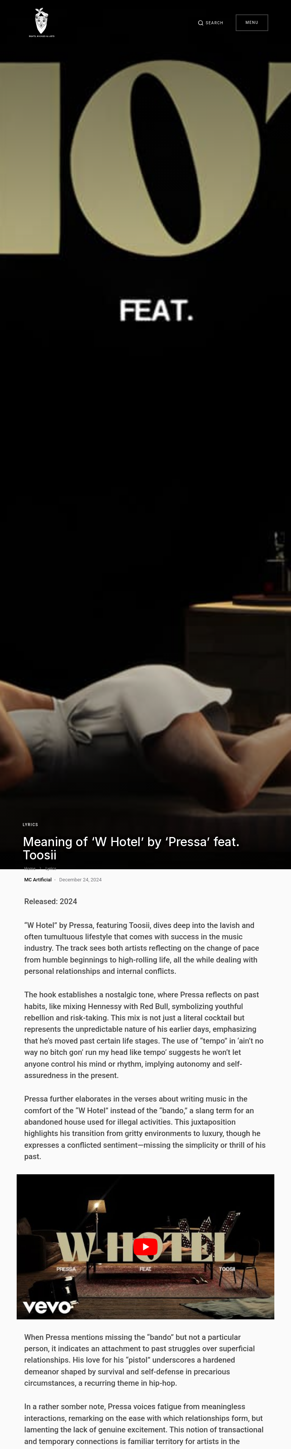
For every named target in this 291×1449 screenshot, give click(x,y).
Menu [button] (252, 22)
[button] (211, 23)
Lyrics (30, 825)
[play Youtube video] (145, 1246)
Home (30, 868)
